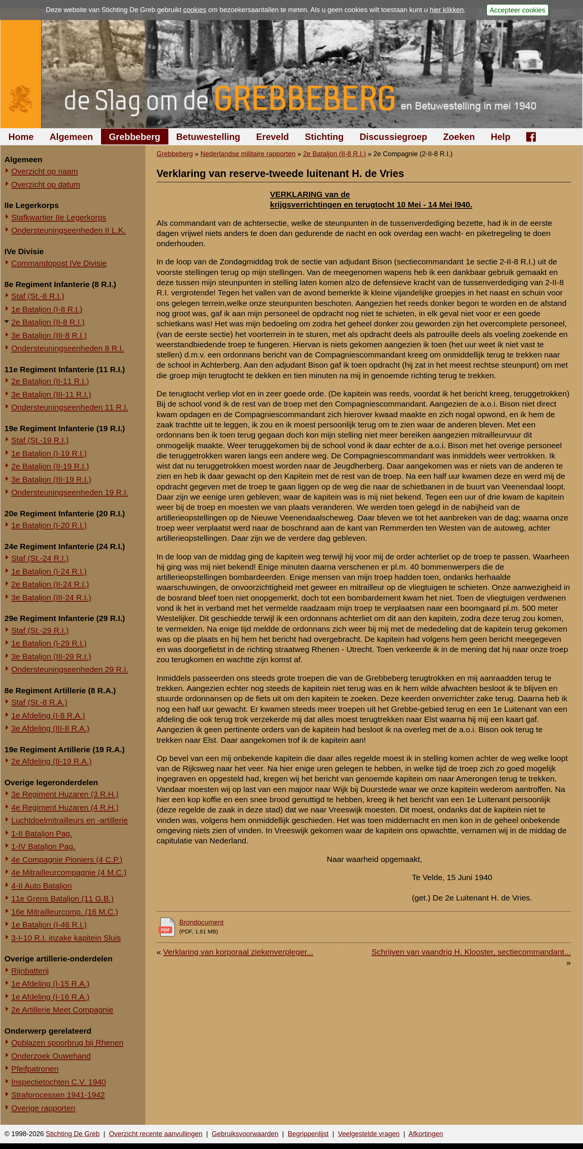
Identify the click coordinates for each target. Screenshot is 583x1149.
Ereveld (272, 137)
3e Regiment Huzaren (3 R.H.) (65, 794)
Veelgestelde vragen (369, 1134)
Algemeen (71, 137)
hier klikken (447, 10)
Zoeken (459, 137)
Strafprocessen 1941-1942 (58, 1094)
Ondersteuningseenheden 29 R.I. (69, 669)
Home (21, 137)
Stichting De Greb (72, 1134)
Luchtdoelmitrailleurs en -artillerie (69, 820)
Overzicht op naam (44, 171)
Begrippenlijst (308, 1134)
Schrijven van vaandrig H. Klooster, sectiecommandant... (471, 951)
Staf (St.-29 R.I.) (40, 630)
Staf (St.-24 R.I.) (40, 558)
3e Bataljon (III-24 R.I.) (51, 597)
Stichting (324, 137)
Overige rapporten (43, 1108)
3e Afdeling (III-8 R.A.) (50, 728)
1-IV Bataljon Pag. (43, 846)
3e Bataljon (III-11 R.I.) (51, 394)
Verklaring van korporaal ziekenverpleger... (238, 951)
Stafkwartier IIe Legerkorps (58, 217)
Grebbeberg (134, 137)
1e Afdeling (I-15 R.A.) (50, 983)
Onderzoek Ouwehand (51, 1055)
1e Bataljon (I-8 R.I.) (46, 309)
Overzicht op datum (45, 184)
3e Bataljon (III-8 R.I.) (49, 335)
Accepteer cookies (517, 10)
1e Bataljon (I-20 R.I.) (49, 525)
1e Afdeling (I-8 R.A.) (48, 715)
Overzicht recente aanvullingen (155, 1134)
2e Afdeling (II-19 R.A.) (51, 761)
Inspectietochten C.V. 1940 (58, 1082)
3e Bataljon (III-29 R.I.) (51, 656)
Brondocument (201, 922)
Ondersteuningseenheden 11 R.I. (69, 407)
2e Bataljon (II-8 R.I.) (48, 322)
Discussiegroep (393, 137)
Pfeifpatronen (35, 1068)
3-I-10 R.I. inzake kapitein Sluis (66, 937)
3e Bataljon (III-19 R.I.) (51, 479)
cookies (194, 10)
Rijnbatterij (30, 970)
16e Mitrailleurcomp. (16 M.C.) (64, 911)
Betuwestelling (208, 137)
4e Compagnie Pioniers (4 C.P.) (67, 859)
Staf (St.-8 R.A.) (39, 702)
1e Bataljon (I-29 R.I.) (49, 643)
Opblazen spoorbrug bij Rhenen (67, 1042)
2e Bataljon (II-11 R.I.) (50, 381)
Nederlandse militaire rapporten (248, 154)
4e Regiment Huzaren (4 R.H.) (65, 807)
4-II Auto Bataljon (41, 885)
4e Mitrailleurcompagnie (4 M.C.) (69, 872)
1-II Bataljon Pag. (41, 833)
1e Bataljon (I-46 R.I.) (49, 924)
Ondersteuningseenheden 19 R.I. (69, 492)
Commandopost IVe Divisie (59, 263)
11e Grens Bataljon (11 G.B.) (62, 898)
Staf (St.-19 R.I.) (40, 440)
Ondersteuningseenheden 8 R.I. (67, 348)
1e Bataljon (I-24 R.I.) (49, 571)
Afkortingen (426, 1134)
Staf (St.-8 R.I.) (37, 296)
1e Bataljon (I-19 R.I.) (49, 453)
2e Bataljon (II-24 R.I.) (50, 584)
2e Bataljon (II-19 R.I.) (50, 466)
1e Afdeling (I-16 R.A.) (50, 996)
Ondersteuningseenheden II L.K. (68, 230)
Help (500, 137)
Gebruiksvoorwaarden (245, 1134)
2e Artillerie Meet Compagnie (62, 1009)
